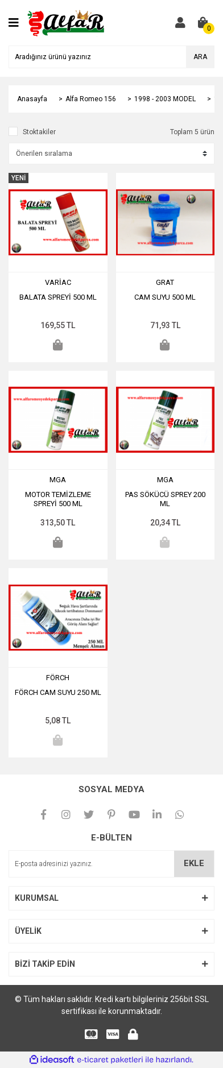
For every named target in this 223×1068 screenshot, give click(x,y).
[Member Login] (180, 22)
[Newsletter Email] (111, 864)
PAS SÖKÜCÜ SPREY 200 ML (165, 499)
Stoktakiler (39, 132)
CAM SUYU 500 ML (165, 297)
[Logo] (66, 22)
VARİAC (58, 282)
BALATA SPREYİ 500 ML (58, 297)
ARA (200, 57)
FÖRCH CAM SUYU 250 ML (58, 692)
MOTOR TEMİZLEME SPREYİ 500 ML (58, 499)
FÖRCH (57, 677)
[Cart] (203, 22)
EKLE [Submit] (194, 863)
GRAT (165, 282)
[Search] (111, 56)
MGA (57, 479)
